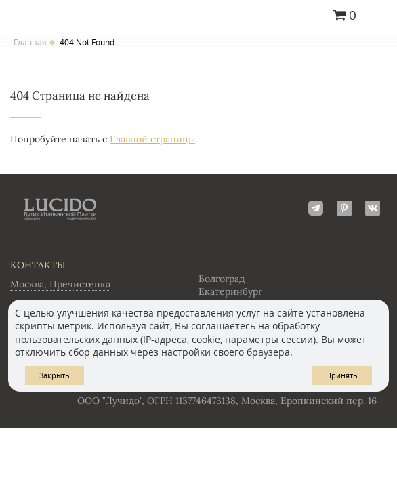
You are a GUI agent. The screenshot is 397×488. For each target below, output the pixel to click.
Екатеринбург (230, 291)
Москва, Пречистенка (60, 284)
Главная (30, 42)
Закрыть (54, 375)
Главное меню (378, 16)
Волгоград (221, 278)
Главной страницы (152, 139)
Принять (342, 375)
